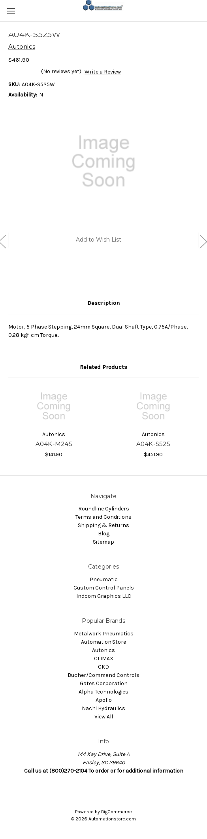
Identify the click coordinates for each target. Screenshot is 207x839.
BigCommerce (116, 811)
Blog (103, 533)
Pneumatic (104, 579)
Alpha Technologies (103, 691)
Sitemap (103, 542)
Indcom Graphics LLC (103, 596)
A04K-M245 (54, 444)
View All (103, 716)
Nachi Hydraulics (103, 708)
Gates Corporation (104, 683)
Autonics (103, 650)
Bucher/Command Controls (103, 675)
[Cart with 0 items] (202, 10)
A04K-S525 (153, 444)
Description (103, 302)
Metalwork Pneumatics (104, 633)
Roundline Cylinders (103, 508)
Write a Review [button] (103, 71)
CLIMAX (103, 658)
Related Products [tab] (103, 366)
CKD (103, 666)
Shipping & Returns (103, 525)
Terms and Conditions (103, 517)
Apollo (104, 700)
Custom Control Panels (103, 587)
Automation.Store (103, 642)
